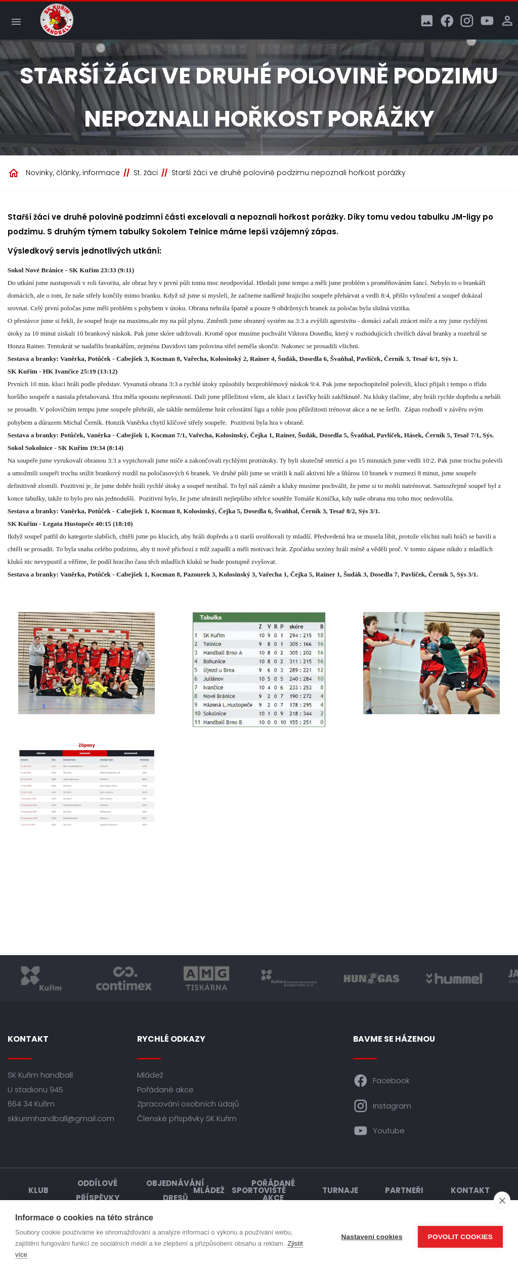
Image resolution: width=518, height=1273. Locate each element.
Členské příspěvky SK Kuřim (187, 1118)
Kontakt (470, 1190)
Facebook (381, 1081)
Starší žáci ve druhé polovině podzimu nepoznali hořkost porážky (288, 173)
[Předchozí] (31, 645)
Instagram (382, 1106)
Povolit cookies (460, 1237)
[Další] (487, 645)
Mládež (150, 1075)
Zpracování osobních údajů (188, 1104)
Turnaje (340, 1190)
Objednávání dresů (175, 1190)
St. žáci (146, 173)
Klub (38, 1190)
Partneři (404, 1190)
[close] (502, 1200)
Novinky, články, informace (73, 173)
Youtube (379, 1131)
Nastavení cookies (372, 1237)
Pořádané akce (165, 1089)
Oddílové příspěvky (97, 1190)
